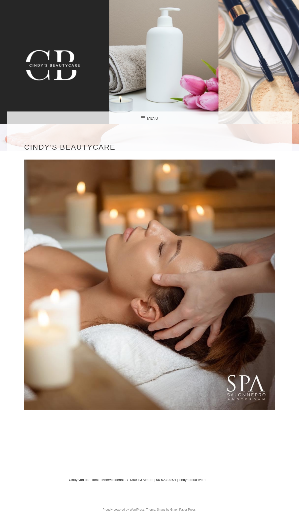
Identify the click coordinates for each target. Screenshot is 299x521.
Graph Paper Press (183, 509)
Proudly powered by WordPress (123, 509)
